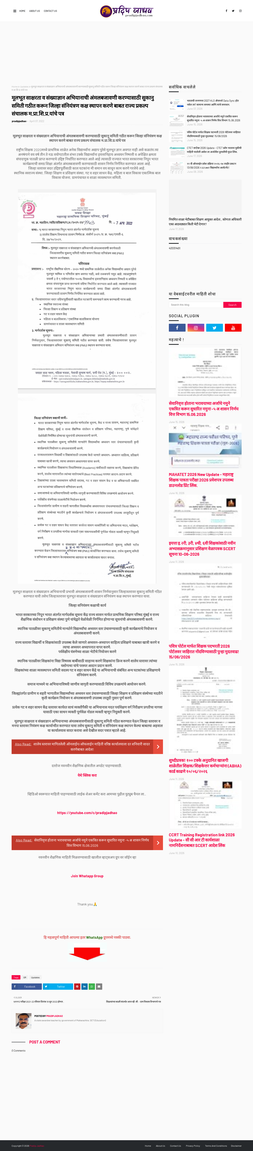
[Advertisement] (127, 51)
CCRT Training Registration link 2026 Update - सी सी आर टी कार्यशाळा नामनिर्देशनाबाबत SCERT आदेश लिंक (202, 840)
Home (22, 10)
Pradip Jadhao (36, 1145)
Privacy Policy (193, 1145)
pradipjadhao (19, 121)
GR (24, 977)
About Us (34, 10)
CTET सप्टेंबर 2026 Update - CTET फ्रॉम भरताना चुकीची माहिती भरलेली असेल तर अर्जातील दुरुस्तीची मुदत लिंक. (214, 149)
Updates (24, 86)
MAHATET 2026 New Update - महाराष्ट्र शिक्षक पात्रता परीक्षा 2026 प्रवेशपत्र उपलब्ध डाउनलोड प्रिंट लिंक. (201, 480)
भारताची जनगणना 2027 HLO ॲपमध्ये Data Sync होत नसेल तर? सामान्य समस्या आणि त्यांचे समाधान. (213, 102)
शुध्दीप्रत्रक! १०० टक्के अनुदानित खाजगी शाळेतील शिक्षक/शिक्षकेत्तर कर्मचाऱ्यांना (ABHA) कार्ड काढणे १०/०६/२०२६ (205, 766)
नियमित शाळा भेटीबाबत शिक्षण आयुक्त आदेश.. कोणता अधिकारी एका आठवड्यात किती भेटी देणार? (205, 221)
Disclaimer (236, 1145)
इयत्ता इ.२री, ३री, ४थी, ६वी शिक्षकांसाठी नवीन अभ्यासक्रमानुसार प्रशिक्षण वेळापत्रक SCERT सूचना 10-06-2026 (202, 548)
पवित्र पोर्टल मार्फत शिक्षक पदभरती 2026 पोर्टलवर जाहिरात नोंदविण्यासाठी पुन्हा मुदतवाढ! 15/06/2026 (213, 134)
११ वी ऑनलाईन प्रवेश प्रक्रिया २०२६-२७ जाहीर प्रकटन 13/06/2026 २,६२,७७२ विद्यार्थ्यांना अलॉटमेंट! (211, 165)
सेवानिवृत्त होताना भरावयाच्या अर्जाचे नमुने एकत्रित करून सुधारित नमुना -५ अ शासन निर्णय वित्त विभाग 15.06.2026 (213, 118)
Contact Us (50, 10)
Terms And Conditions (216, 1145)
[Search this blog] (196, 305)
